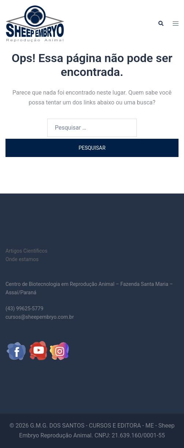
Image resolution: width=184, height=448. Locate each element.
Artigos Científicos (26, 251)
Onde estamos (22, 259)
